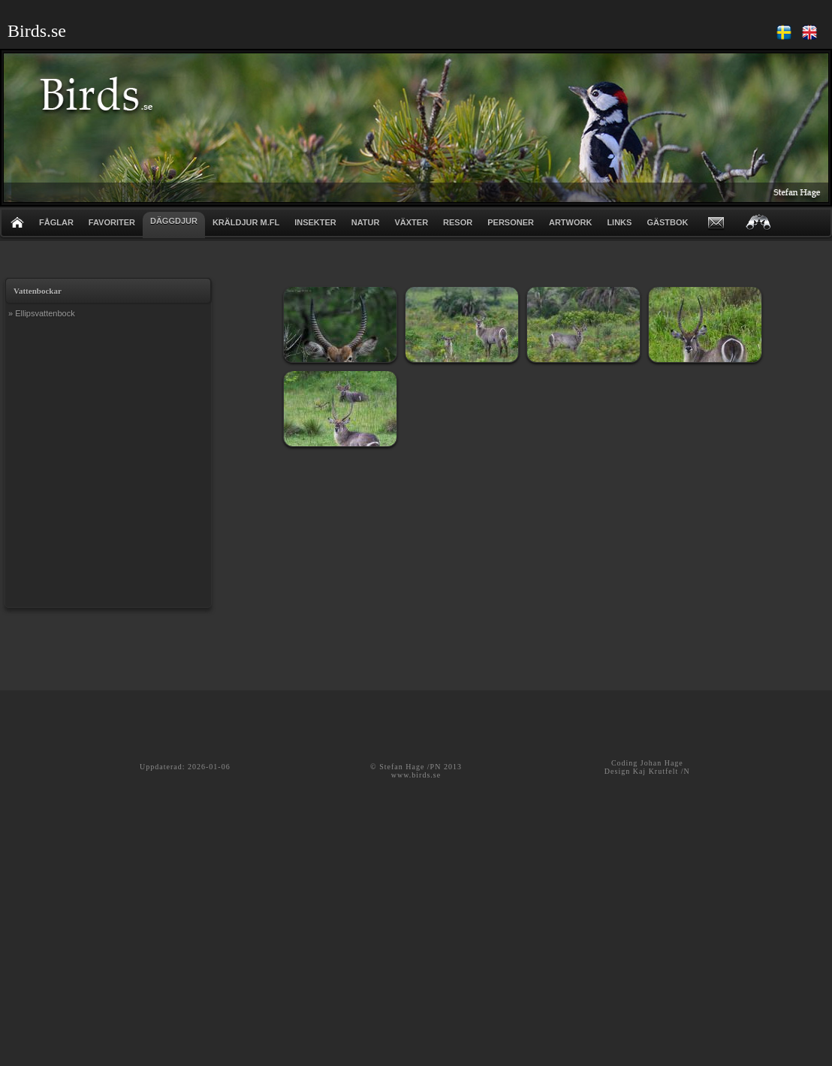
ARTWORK (570, 222)
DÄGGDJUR (173, 220)
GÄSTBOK (667, 222)
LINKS (619, 222)
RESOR (457, 222)
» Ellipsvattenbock (41, 313)
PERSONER (510, 222)
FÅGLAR (56, 222)
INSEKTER (315, 222)
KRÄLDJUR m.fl (246, 222)
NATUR (365, 222)
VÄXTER (411, 222)
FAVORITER (112, 222)
